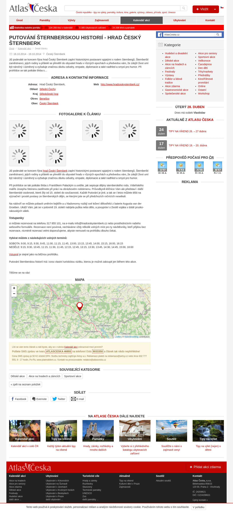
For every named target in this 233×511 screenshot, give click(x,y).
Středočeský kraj (49, 93)
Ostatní (202, 89)
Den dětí (203, 67)
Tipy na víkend (126, 480)
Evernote (39, 399)
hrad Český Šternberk (55, 170)
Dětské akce (18, 376)
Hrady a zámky (89, 480)
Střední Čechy (48, 89)
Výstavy (169, 75)
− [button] (14, 294)
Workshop (204, 93)
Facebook (18, 399)
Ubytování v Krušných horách (60, 490)
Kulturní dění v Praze (129, 484)
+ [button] (14, 288)
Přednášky (204, 75)
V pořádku (198, 507)
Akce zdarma (172, 86)
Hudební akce (16, 496)
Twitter (58, 399)
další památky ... (90, 499)
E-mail (77, 399)
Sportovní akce (72, 376)
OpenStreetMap (131, 337)
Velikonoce (204, 60)
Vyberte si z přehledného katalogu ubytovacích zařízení (135, 450)
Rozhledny (87, 484)
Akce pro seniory (207, 53)
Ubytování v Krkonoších (57, 480)
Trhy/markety (205, 71)
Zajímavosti (102, 20)
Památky (45, 20)
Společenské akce (175, 93)
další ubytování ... (54, 499)
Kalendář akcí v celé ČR (24, 446)
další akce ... (15, 499)
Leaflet (118, 337)
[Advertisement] (190, 211)
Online (201, 86)
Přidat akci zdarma (205, 467)
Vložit (207, 9)
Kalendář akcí (141, 20)
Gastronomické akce (176, 89)
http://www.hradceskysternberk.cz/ (120, 84)
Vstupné (13, 254)
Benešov (44, 98)
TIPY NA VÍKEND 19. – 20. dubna (188, 145)
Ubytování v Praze (55, 496)
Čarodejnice (205, 64)
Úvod (19, 20)
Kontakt (210, 20)
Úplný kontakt (199, 500)
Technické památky (91, 490)
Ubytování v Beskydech (57, 493)
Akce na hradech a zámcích (44, 376)
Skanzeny (87, 487)
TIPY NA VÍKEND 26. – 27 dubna (187, 131)
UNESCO (87, 493)
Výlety (71, 20)
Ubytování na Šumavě (56, 484)
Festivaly (170, 71)
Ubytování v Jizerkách (56, 487)
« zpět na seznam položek (25, 384)
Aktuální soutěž (163, 480)
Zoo (84, 496)
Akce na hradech (17, 480)
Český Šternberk (49, 103)
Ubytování (179, 20)
